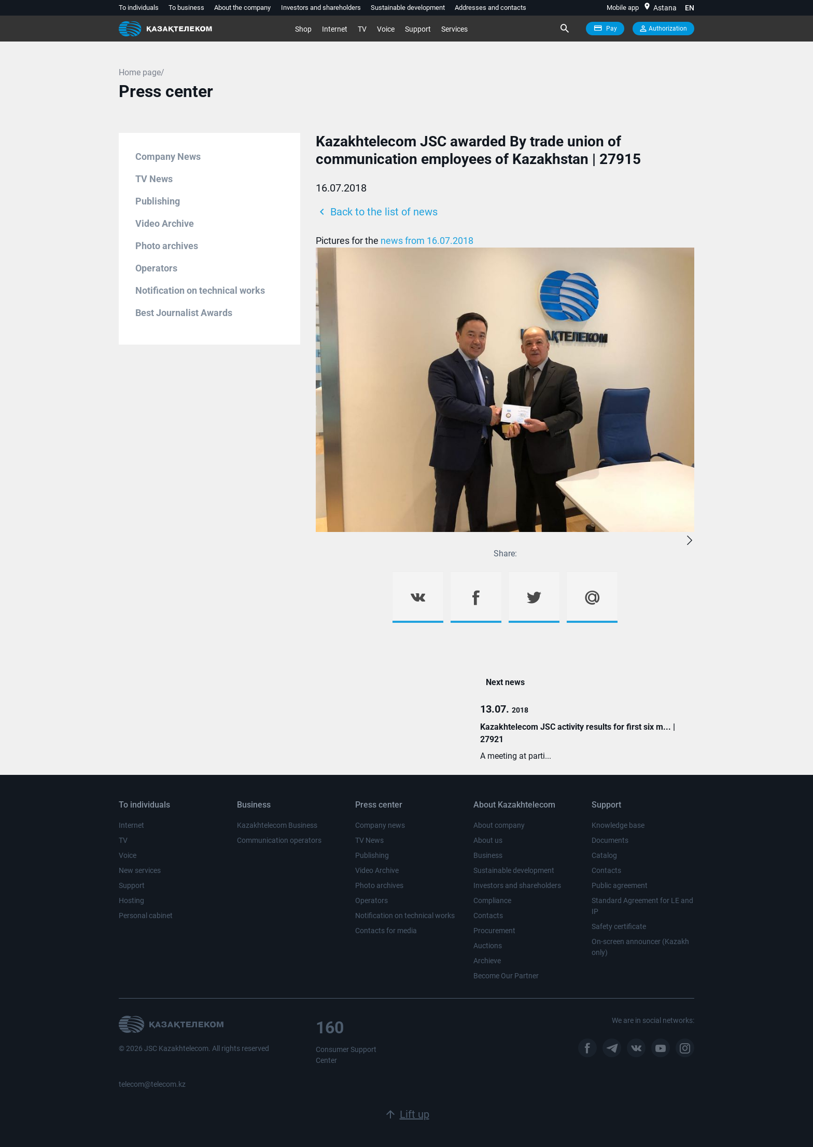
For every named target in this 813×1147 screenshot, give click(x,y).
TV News (154, 178)
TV (362, 29)
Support (418, 29)
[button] (689, 541)
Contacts (488, 915)
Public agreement (620, 885)
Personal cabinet (146, 915)
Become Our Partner (506, 976)
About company (499, 825)
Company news (380, 825)
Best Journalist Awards (183, 312)
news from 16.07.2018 (427, 240)
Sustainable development (408, 7)
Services (454, 29)
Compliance (492, 900)
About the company (242, 7)
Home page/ (141, 72)
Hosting (131, 900)
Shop (303, 29)
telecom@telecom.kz (152, 1084)
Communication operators (279, 840)
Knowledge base (618, 825)
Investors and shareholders (321, 7)
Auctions (487, 945)
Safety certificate (619, 926)
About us (487, 840)
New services (140, 870)
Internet (334, 29)
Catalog (604, 855)
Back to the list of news (377, 212)
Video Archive (164, 223)
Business (487, 855)
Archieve (487, 961)
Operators (156, 268)
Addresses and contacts (490, 7)
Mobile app (623, 7)
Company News (168, 156)
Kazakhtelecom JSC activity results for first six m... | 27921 (577, 733)
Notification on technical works (200, 290)
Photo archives (166, 245)
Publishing (157, 201)
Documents (610, 840)
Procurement (494, 930)
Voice (386, 29)
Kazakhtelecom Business (277, 825)
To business (186, 7)
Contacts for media (386, 930)
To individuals (139, 7)
